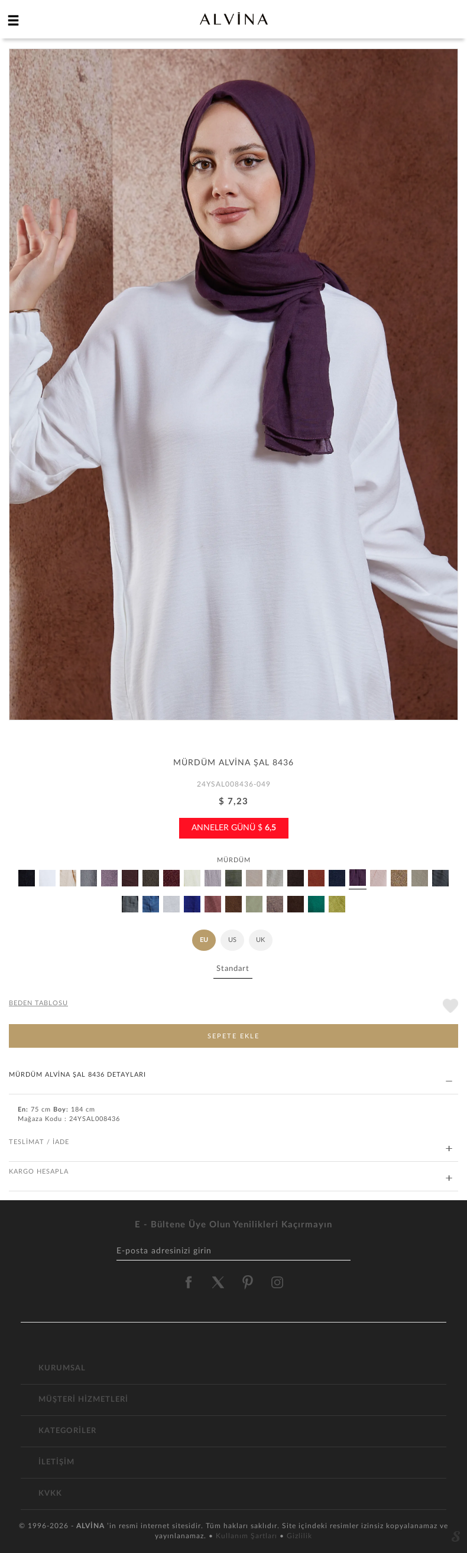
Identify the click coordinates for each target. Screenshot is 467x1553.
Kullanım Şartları (248, 1535)
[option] (233, 389)
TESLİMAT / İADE (230, 1142)
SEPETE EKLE (233, 1036)
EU (204, 940)
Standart (232, 969)
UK (260, 940)
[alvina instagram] (278, 1282)
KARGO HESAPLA (230, 1172)
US (232, 940)
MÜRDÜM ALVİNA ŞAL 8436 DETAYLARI (230, 1075)
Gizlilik (299, 1535)
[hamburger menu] (13, 20)
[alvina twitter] (218, 1282)
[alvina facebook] (188, 1282)
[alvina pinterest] (248, 1282)
